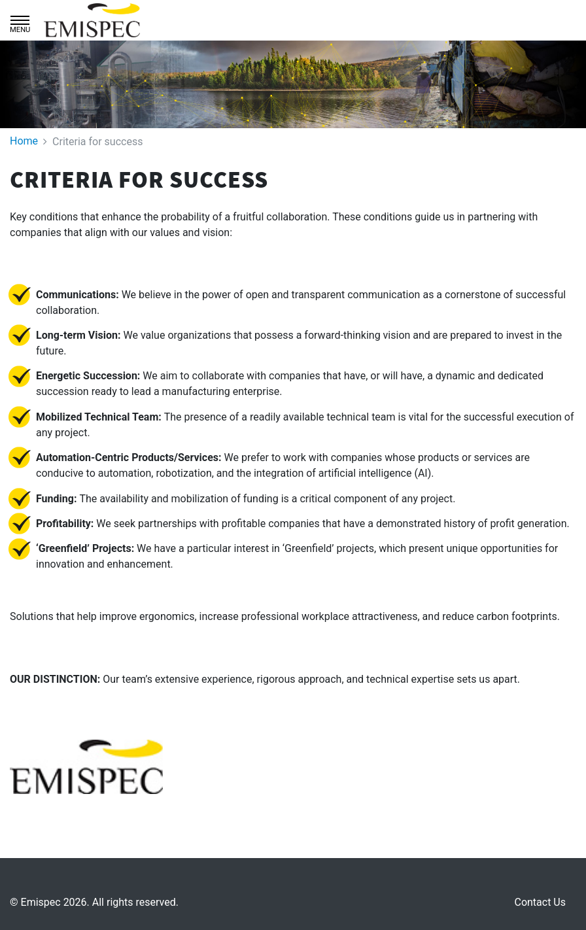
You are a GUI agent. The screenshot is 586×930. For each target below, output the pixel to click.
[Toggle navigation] (20, 20)
